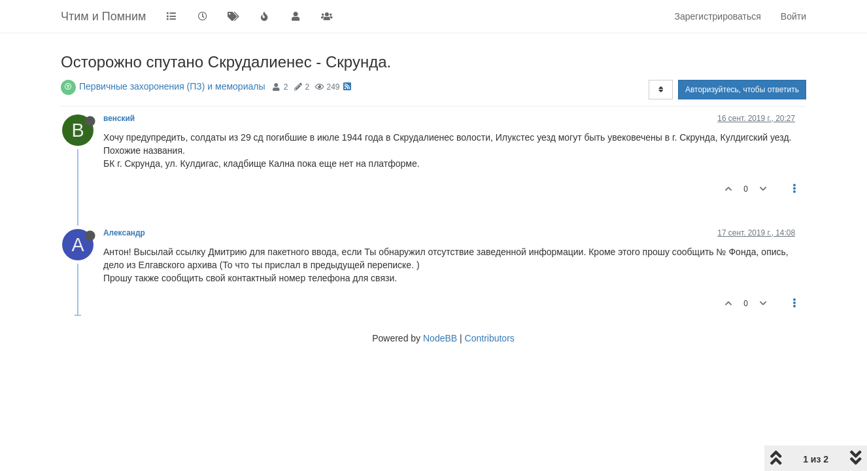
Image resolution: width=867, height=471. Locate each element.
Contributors (490, 338)
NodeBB (440, 338)
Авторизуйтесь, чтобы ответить (742, 89)
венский (119, 118)
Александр (124, 232)
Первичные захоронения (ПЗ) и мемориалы (172, 86)
